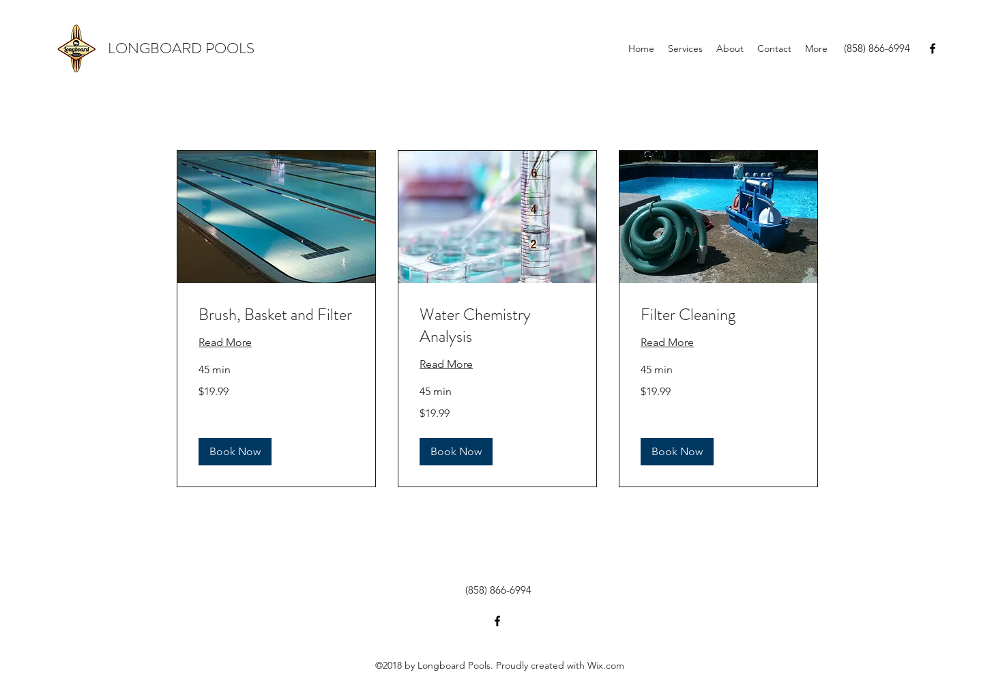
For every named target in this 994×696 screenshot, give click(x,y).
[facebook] (932, 48)
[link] (276, 315)
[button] (235, 451)
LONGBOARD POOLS (181, 48)
